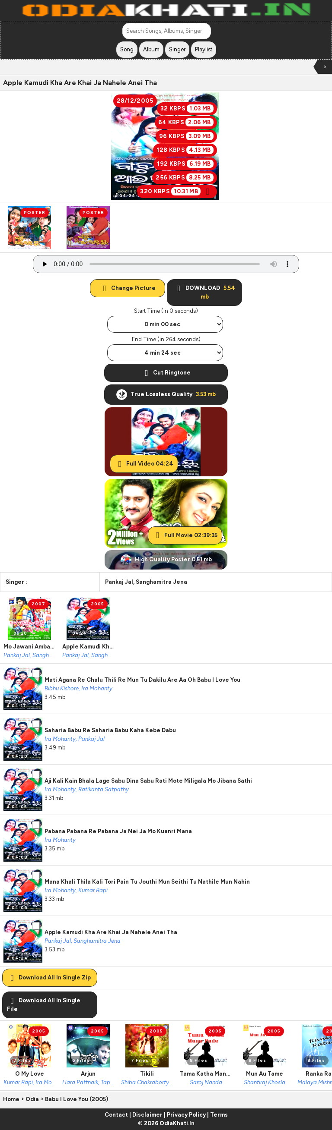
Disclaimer (147, 1114)
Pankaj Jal (119, 582)
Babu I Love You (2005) (76, 1099)
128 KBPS (184, 150)
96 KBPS (186, 136)
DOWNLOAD (204, 292)
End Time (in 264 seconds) (166, 339)
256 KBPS (184, 177)
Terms (219, 1114)
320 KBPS (176, 191)
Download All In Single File (43, 1004)
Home (11, 1099)
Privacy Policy (186, 1114)
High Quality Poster (166, 559)
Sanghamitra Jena (161, 582)
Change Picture (127, 288)
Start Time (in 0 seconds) (166, 311)
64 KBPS (186, 122)
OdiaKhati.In (177, 1123)
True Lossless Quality (166, 394)
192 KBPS (185, 164)
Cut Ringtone (166, 372)
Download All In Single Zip (49, 977)
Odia (32, 1099)
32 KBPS (187, 108)
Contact (116, 1114)
